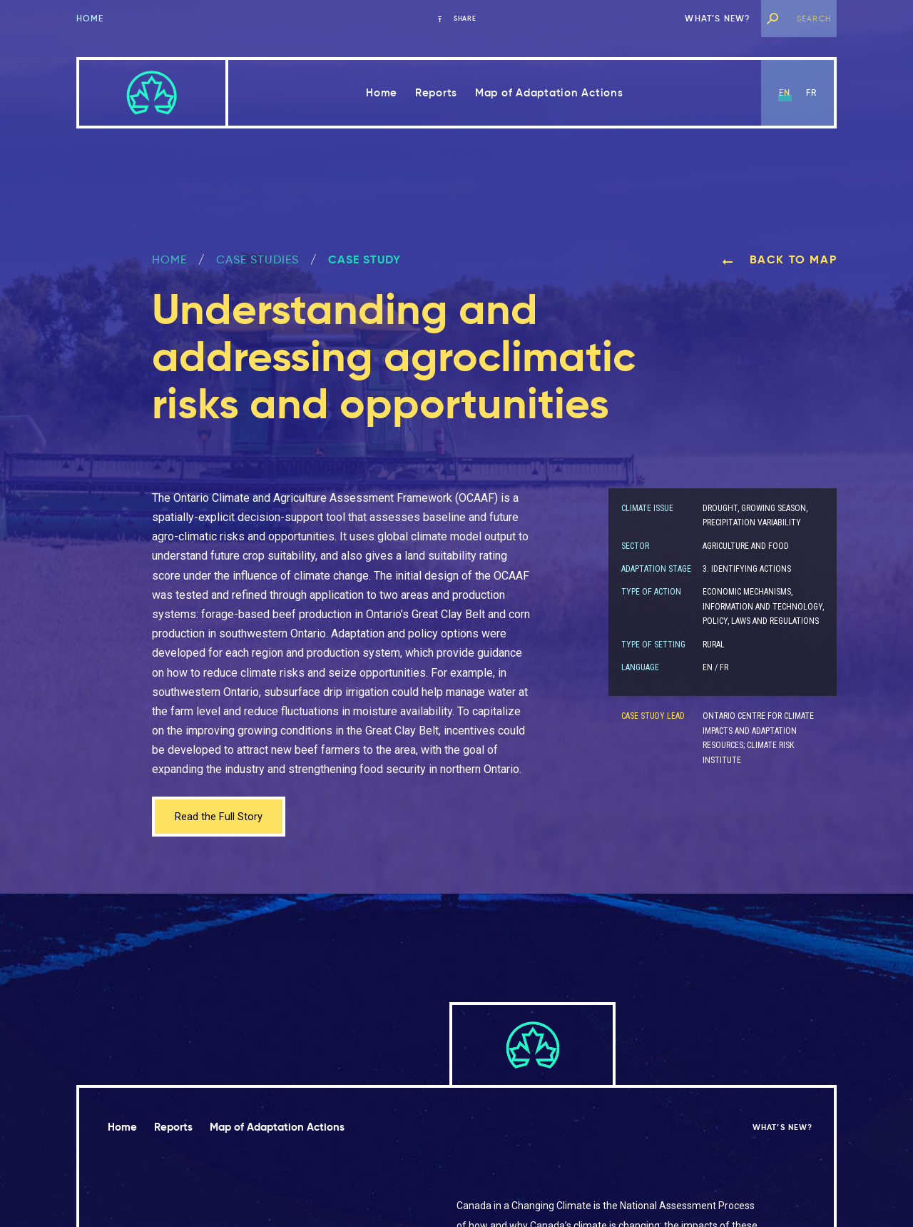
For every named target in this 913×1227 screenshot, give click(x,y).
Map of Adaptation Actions (549, 92)
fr (811, 92)
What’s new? (717, 18)
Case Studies (257, 259)
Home (90, 18)
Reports (436, 92)
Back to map (779, 259)
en (784, 92)
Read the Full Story (222, 817)
